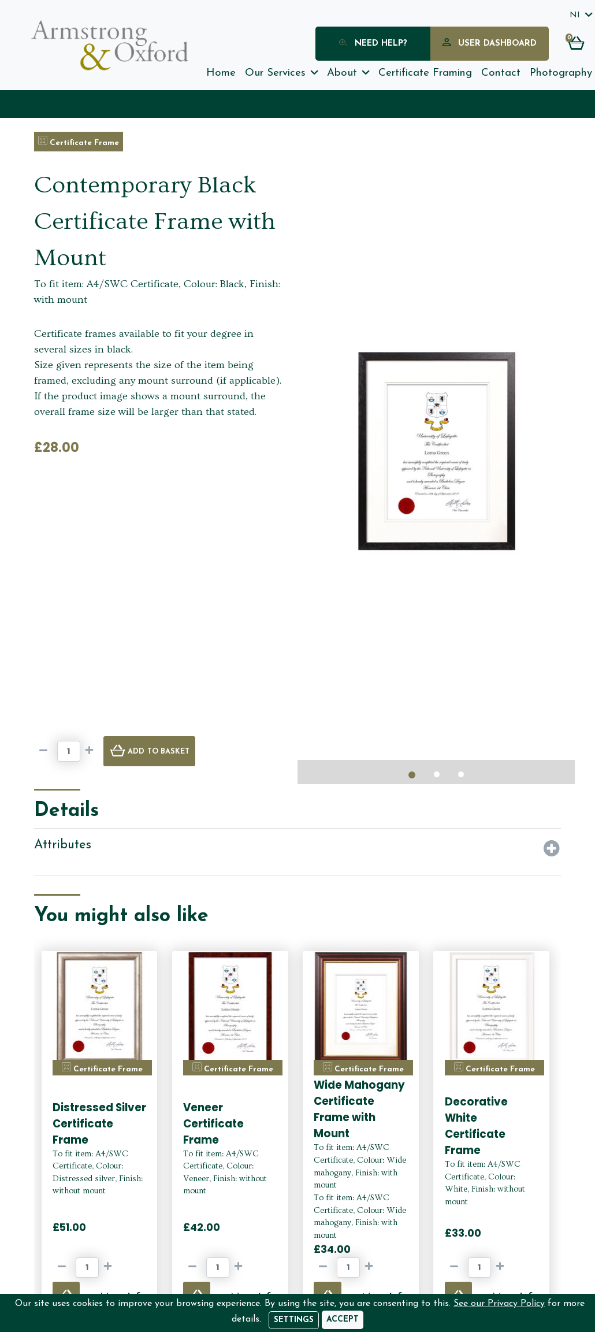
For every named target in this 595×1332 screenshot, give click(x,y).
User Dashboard (489, 44)
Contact (500, 73)
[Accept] (342, 1320)
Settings (294, 1320)
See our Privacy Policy (499, 1303)
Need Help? (373, 44)
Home (221, 73)
